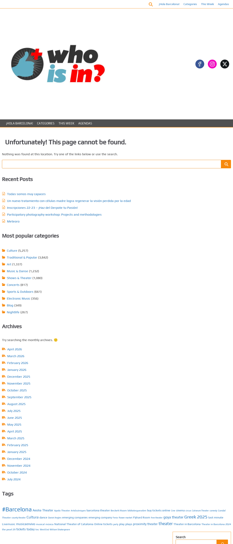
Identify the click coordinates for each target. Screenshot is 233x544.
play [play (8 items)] (119, 275)
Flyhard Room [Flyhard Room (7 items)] (99, 259)
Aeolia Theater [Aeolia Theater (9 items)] (132, 227)
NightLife (185, 267)
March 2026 (29, 240)
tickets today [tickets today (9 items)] (133, 287)
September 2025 (33, 281)
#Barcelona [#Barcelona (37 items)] (106, 225)
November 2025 (32, 267)
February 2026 (31, 247)
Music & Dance (189, 261)
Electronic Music (107, 182)
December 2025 (32, 260)
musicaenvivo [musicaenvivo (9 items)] (142, 265)
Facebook (102, 4)
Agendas (220, 4)
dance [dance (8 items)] (123, 247)
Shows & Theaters (192, 274)
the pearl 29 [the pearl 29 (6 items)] (116, 287)
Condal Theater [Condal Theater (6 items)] (141, 242)
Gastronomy (188, 147)
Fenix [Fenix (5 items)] (132, 253)
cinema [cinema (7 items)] (95, 242)
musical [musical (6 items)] (95, 271)
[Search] (219, 85)
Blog (99, 189)
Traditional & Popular (111, 141)
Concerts (102, 168)
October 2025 (30, 274)
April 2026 (28, 233)
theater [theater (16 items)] (98, 281)
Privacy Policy (194, 412)
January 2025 (30, 336)
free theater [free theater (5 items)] (115, 259)
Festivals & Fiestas (192, 141)
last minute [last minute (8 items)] (110, 265)
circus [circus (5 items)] (103, 242)
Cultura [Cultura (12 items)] (112, 247)
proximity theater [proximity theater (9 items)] (142, 275)
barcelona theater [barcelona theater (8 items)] (128, 232)
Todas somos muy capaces (40, 134)
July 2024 (27, 363)
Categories (187, 4)
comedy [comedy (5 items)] (128, 242)
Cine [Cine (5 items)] (144, 237)
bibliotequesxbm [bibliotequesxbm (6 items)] (108, 237)
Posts (189, 386)
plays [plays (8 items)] (125, 275)
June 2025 (28, 301)
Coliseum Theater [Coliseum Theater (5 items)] (115, 242)
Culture (101, 134)
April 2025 (28, 315)
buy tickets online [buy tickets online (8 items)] (129, 237)
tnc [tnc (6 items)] (144, 287)
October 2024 (30, 356)
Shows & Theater (108, 161)
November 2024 (32, 349)
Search (179, 78)
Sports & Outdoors (109, 175)
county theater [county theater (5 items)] (98, 248)
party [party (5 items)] (112, 276)
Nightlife (102, 196)
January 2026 (30, 253)
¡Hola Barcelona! (166, 4)
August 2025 (30, 288)
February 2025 (31, 329)
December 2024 (32, 342)
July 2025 (27, 295)
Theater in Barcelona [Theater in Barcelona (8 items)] (119, 281)
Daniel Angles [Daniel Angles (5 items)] (134, 248)
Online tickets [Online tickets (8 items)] (100, 275)
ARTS (183, 216)
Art (98, 148)
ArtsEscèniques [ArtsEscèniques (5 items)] (108, 233)
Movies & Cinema (191, 154)
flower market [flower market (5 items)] (142, 253)
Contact (190, 399)
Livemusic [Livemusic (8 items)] (125, 265)
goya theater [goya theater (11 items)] (132, 258)
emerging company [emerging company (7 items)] (117, 252)
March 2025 (29, 322)
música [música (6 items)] (105, 271)
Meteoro (27, 181)
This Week (204, 4)
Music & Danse (106, 155)
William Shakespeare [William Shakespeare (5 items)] (106, 292)
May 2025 (28, 308)
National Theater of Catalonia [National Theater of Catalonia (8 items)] (128, 271)
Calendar (191, 392)
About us (191, 405)
